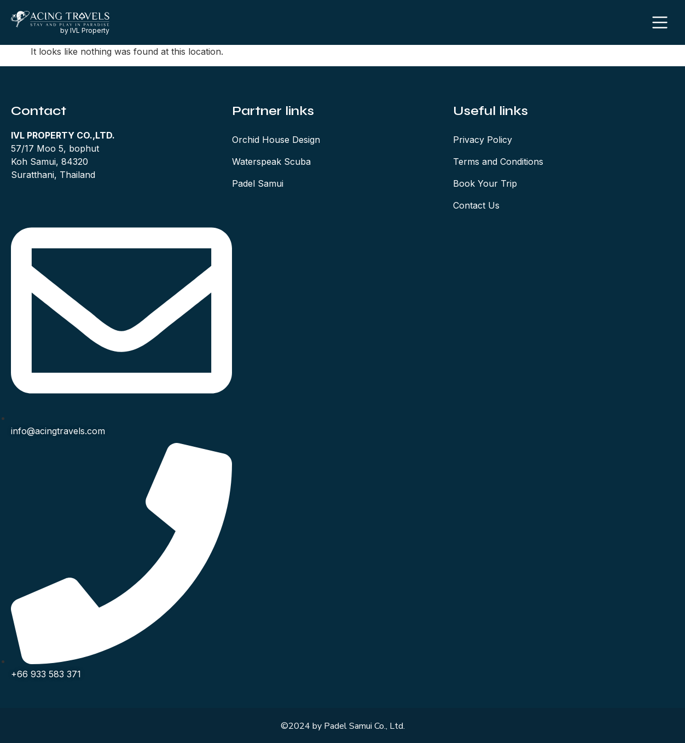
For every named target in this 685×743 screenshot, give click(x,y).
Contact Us (476, 205)
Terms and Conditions (498, 161)
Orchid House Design (276, 139)
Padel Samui (257, 183)
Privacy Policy (482, 139)
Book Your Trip (485, 183)
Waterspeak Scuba (271, 161)
